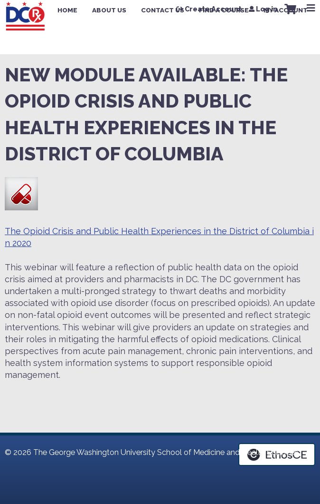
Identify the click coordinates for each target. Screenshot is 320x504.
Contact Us (162, 10)
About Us (109, 10)
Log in (266, 9)
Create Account (213, 9)
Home (67, 10)
